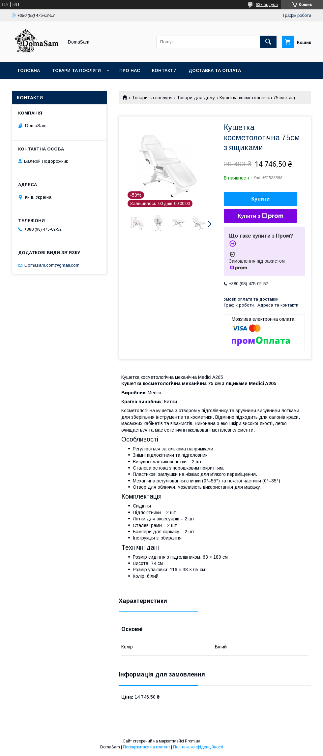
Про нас (129, 70)
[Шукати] (268, 42)
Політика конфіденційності (198, 747)
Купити (260, 199)
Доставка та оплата (215, 70)
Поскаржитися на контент (146, 747)
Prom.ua (192, 741)
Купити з (260, 216)
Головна (29, 70)
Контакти (164, 70)
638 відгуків (267, 4)
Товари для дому (196, 97)
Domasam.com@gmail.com (51, 265)
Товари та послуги (76, 70)
